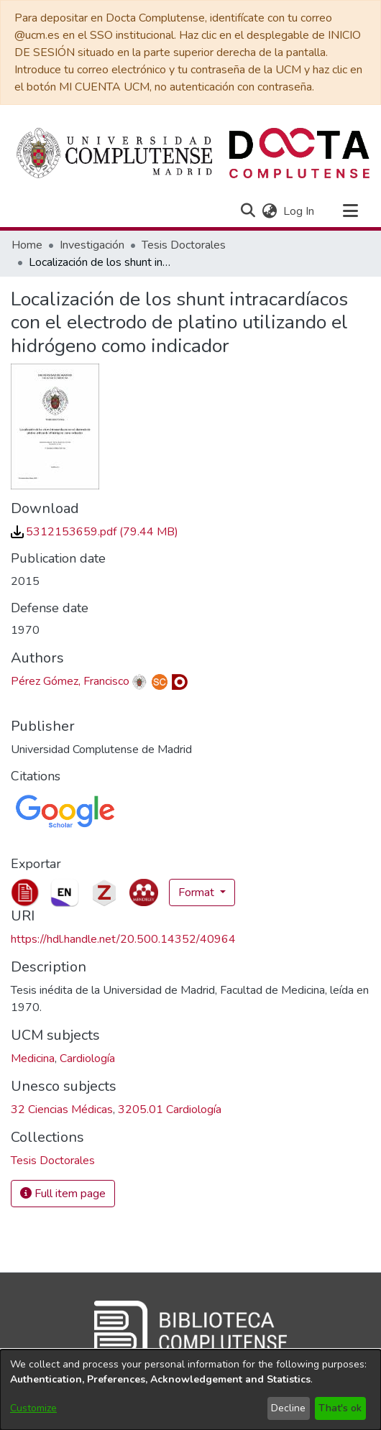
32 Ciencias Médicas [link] (62, 1109)
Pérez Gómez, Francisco (70, 681)
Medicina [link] (33, 1058)
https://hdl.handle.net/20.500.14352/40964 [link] (123, 939)
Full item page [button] (63, 1193)
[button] (248, 211)
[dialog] (190, 1390)
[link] (94, 532)
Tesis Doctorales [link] (184, 245)
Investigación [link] (92, 245)
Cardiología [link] (87, 1058)
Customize (33, 1408)
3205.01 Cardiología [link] (169, 1109)
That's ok (340, 1408)
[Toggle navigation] (350, 211)
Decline (288, 1408)
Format (197, 892)
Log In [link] (299, 211)
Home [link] (27, 245)
